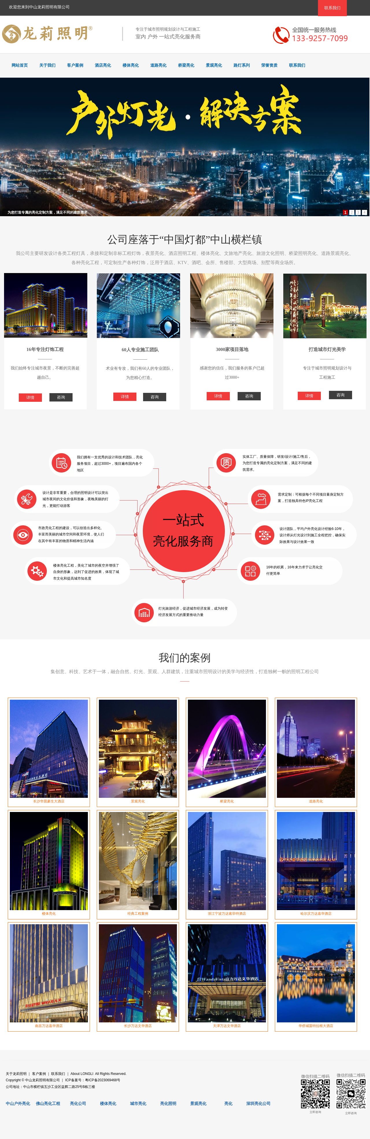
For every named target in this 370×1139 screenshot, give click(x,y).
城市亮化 (138, 1103)
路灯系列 (242, 65)
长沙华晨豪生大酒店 (48, 801)
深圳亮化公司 (258, 1103)
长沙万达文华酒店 (138, 1026)
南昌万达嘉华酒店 (49, 1026)
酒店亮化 (103, 65)
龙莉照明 (20, 1074)
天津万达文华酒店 (227, 1026)
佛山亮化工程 (48, 1103)
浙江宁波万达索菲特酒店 (227, 914)
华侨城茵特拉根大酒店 (316, 1026)
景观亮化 (214, 65)
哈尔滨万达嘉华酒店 (316, 914)
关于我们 (47, 65)
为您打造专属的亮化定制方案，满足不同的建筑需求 (47, 212)
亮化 (228, 1103)
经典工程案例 (137, 914)
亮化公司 (78, 1103)
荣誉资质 (269, 65)
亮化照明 (168, 1103)
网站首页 (20, 65)
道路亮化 (158, 65)
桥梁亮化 (186, 65)
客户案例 (75, 65)
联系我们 (297, 65)
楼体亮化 (131, 65)
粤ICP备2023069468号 (103, 1080)
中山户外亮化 (18, 1103)
